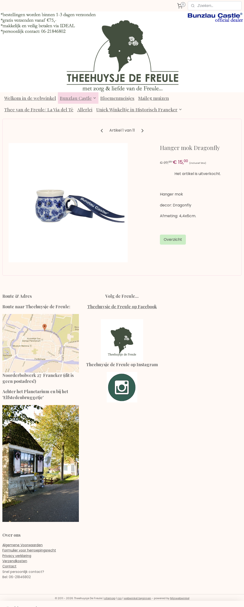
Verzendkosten (14, 561)
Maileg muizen (153, 98)
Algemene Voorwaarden (22, 545)
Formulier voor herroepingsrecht (29, 550)
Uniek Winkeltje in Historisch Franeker (139, 109)
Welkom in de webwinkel (30, 98)
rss (119, 598)
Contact (9, 566)
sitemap (109, 598)
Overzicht (173, 239)
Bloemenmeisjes (117, 98)
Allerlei (84, 109)
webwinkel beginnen (137, 598)
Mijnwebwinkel (179, 598)
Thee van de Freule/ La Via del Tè (38, 109)
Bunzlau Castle (78, 98)
